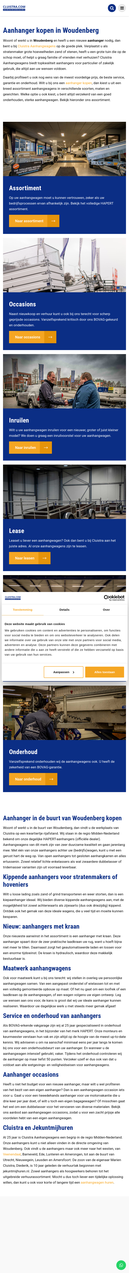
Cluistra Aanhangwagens (37, 46)
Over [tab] (106, 609)
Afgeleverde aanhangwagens (32, 1243)
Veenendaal (12, 1154)
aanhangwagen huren (97, 1182)
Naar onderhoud (28, 779)
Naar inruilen (25, 447)
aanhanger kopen (79, 83)
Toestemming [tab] (22, 609)
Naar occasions (27, 337)
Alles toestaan (104, 672)
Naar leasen (24, 558)
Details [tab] (65, 609)
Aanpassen (63, 672)
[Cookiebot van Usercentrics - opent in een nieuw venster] (106, 598)
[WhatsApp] (121, 1265)
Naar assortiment (29, 221)
